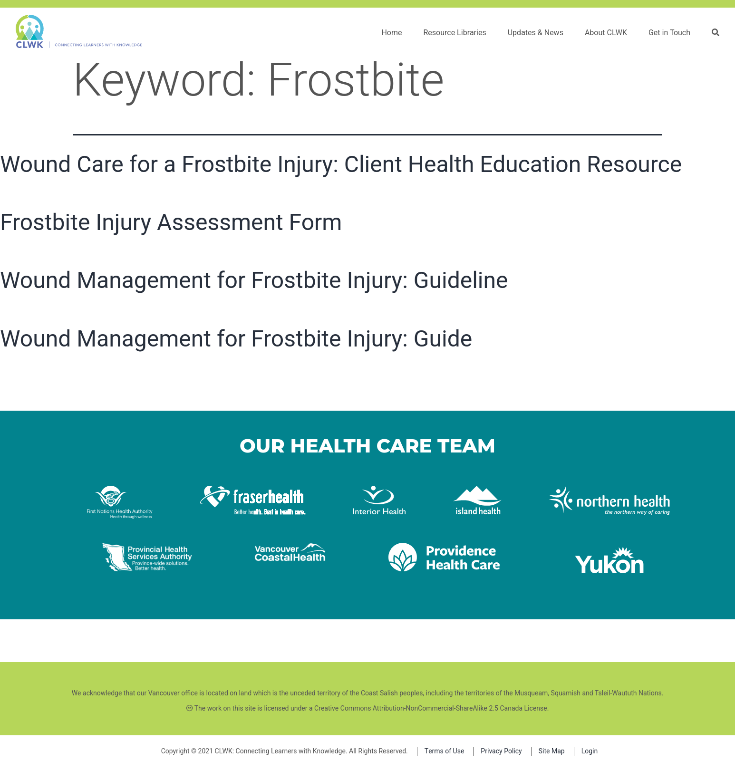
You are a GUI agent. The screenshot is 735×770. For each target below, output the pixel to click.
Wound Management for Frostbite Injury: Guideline (254, 280)
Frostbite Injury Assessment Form (171, 222)
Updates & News (535, 32)
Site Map (552, 751)
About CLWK (606, 32)
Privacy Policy (501, 751)
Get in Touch (669, 32)
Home (391, 32)
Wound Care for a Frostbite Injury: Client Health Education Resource (341, 164)
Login (589, 751)
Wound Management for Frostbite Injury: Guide (236, 338)
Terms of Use (444, 751)
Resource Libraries (454, 32)
